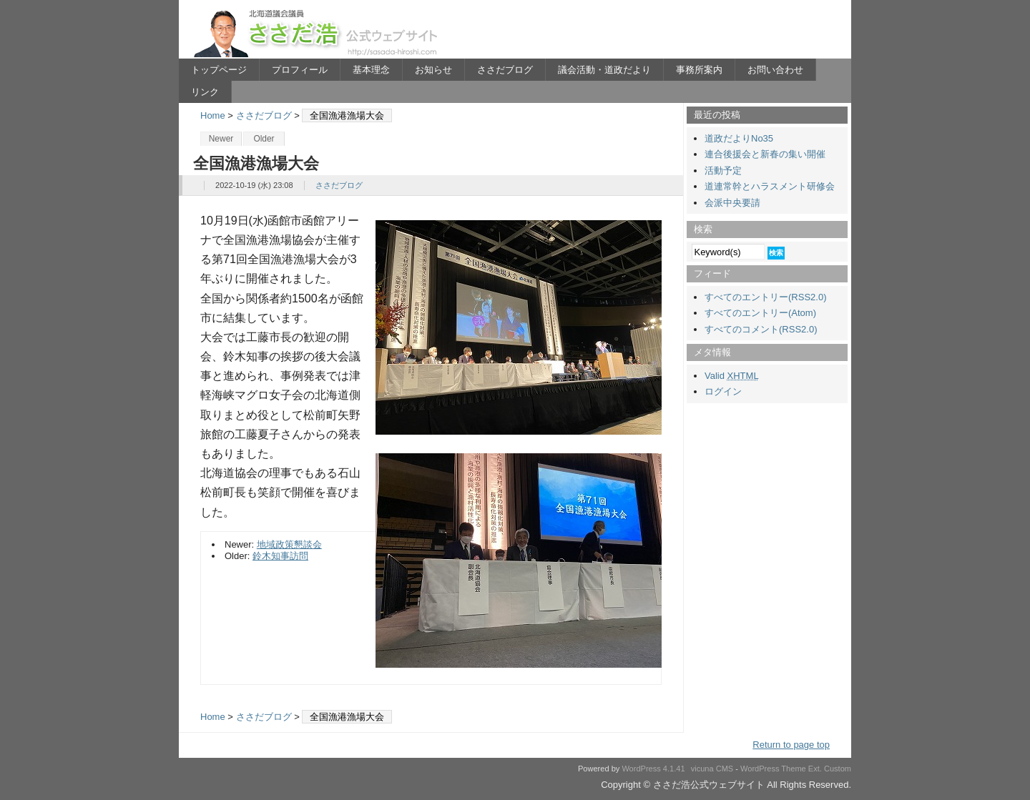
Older (263, 139)
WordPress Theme (773, 768)
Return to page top (791, 744)
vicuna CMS (712, 768)
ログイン (723, 391)
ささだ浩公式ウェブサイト (318, 33)
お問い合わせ (775, 69)
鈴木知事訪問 (280, 555)
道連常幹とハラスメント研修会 (770, 186)
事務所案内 (699, 69)
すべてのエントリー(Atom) (760, 312)
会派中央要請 (732, 202)
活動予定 (723, 170)
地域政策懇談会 (289, 544)
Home (212, 115)
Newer (221, 139)
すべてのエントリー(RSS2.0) (765, 297)
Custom (837, 768)
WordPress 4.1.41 (653, 768)
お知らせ (433, 69)
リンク (205, 92)
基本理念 (371, 69)
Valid (732, 375)
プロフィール (300, 69)
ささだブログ (505, 69)
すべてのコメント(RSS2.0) (761, 329)
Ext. (815, 768)
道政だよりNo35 (739, 138)
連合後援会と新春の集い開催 (765, 154)
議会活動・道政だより (604, 69)
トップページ (219, 69)
